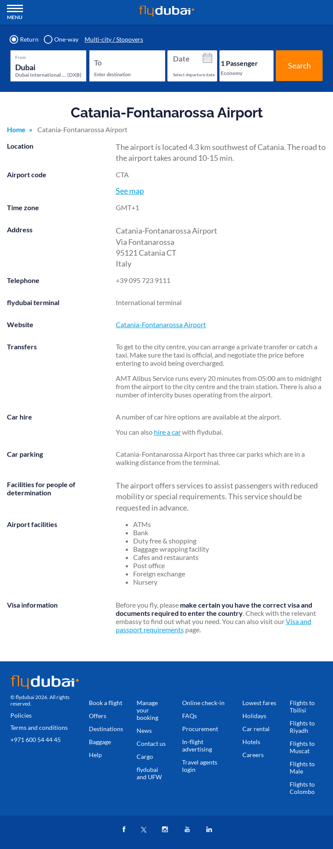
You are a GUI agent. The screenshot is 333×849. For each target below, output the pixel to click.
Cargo (145, 756)
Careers (253, 754)
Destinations (106, 728)
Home (16, 129)
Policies (21, 715)
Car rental (256, 728)
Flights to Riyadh (302, 726)
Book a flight (105, 702)
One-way (61, 39)
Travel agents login (199, 765)
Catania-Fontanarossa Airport (161, 324)
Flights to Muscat (302, 747)
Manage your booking (147, 710)
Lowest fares (259, 702)
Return (24, 39)
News (144, 730)
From (20, 57)
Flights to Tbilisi (302, 706)
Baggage (100, 741)
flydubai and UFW (149, 773)
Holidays (254, 715)
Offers (97, 715)
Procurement (200, 728)
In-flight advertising (197, 745)
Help (95, 754)
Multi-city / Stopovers (114, 39)
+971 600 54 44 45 (35, 739)
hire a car (167, 432)
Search (299, 65)
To (98, 62)
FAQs (189, 715)
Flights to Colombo (302, 788)
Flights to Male (302, 767)
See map (130, 190)
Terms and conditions (39, 727)
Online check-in (203, 702)
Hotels (251, 741)
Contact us (151, 743)
